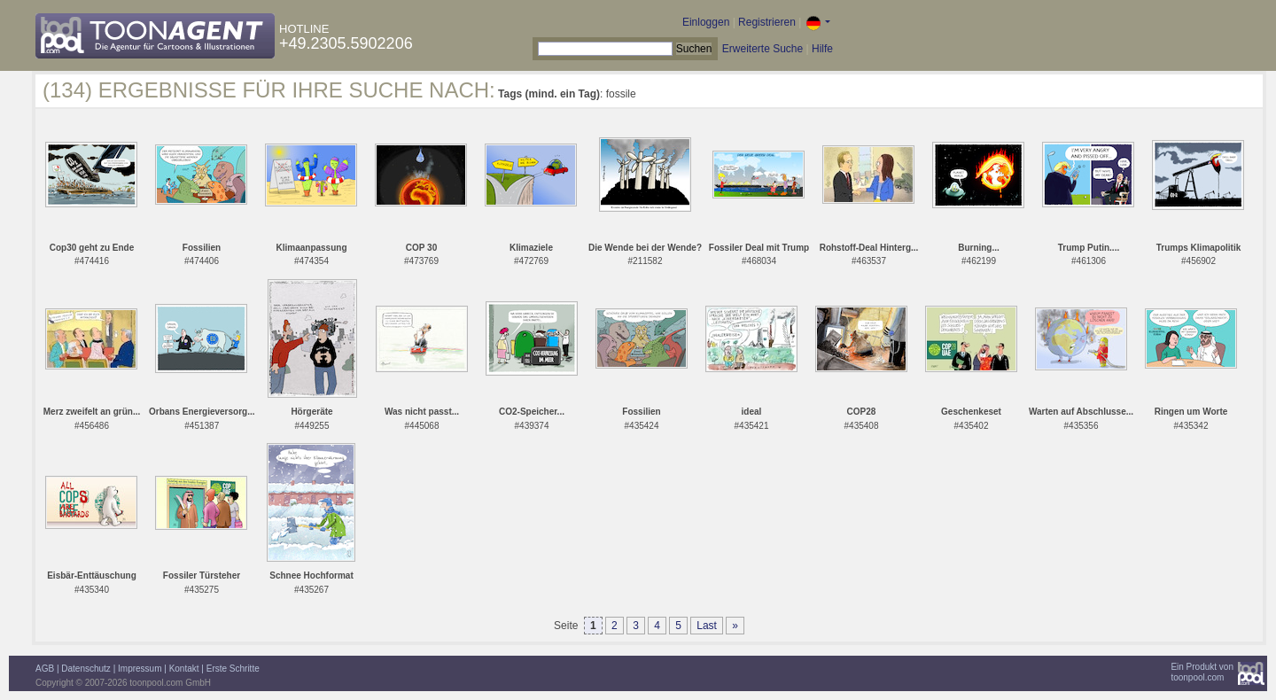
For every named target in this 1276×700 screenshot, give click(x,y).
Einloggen (705, 22)
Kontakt (184, 668)
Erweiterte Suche (762, 49)
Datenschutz (86, 668)
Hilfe (822, 49)
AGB (44, 668)
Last (706, 625)
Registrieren (767, 22)
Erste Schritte (233, 668)
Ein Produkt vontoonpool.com (1202, 672)
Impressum (139, 668)
